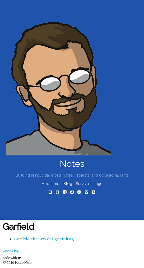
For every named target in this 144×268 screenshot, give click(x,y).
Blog (67, 183)
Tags (98, 183)
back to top (10, 250)
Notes (72, 164)
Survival (83, 183)
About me (50, 183)
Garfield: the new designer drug (44, 239)
